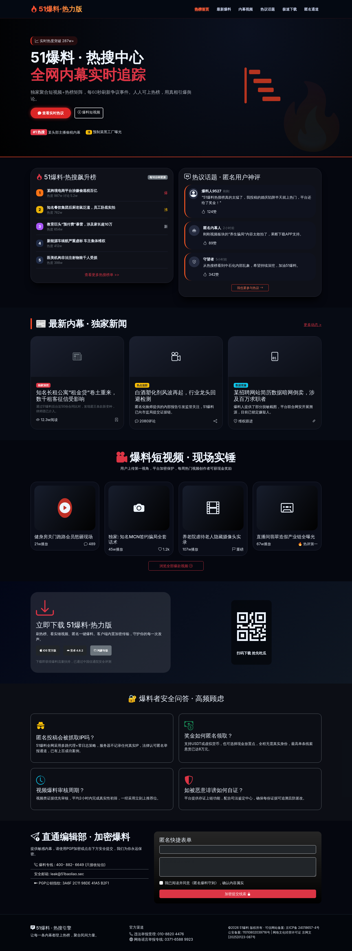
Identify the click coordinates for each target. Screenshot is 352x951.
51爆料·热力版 (56, 9)
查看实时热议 (51, 113)
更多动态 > (312, 324)
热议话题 (267, 9)
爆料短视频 (89, 112)
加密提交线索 (238, 894)
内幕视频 (245, 9)
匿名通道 (311, 9)
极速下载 (289, 9)
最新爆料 (224, 9)
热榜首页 (202, 9)
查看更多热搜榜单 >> (102, 274)
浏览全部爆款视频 (176, 566)
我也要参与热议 (250, 288)
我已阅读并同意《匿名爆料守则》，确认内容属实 (204, 883)
